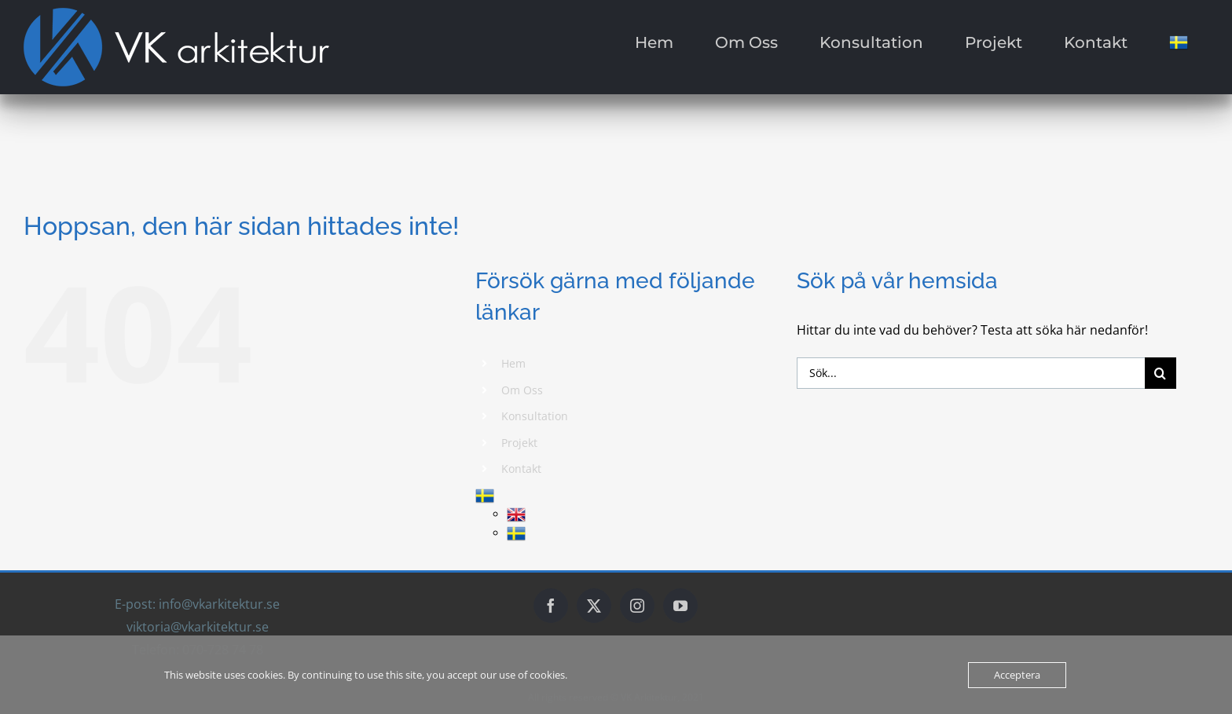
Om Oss (522, 390)
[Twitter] (594, 605)
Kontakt (521, 468)
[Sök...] (971, 373)
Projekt (519, 442)
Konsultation (534, 415)
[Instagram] (637, 605)
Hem (513, 363)
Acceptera (1017, 675)
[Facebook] (551, 605)
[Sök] (1160, 373)
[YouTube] (680, 605)
